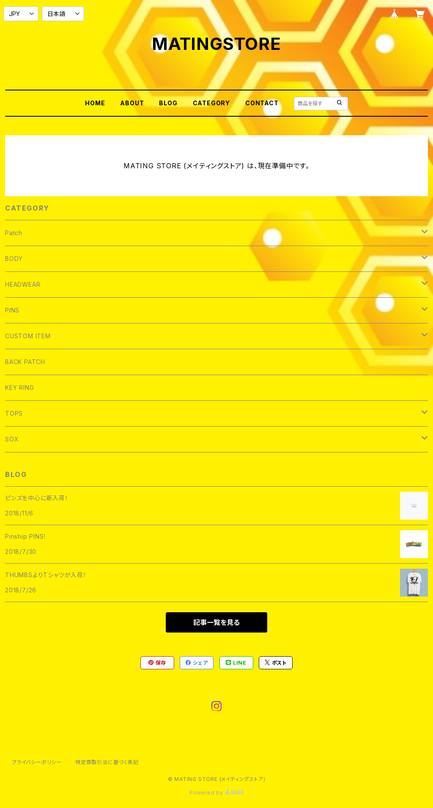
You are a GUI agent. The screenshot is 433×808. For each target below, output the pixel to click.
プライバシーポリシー (37, 762)
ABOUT (132, 103)
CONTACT (262, 103)
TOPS (14, 413)
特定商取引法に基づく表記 (107, 762)
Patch (13, 232)
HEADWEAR (22, 284)
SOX (12, 439)
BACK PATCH (25, 361)
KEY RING (19, 387)
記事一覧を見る (216, 622)
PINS (12, 310)
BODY (14, 258)
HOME (95, 103)
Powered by (216, 792)
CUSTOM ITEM (28, 336)
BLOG (168, 103)
